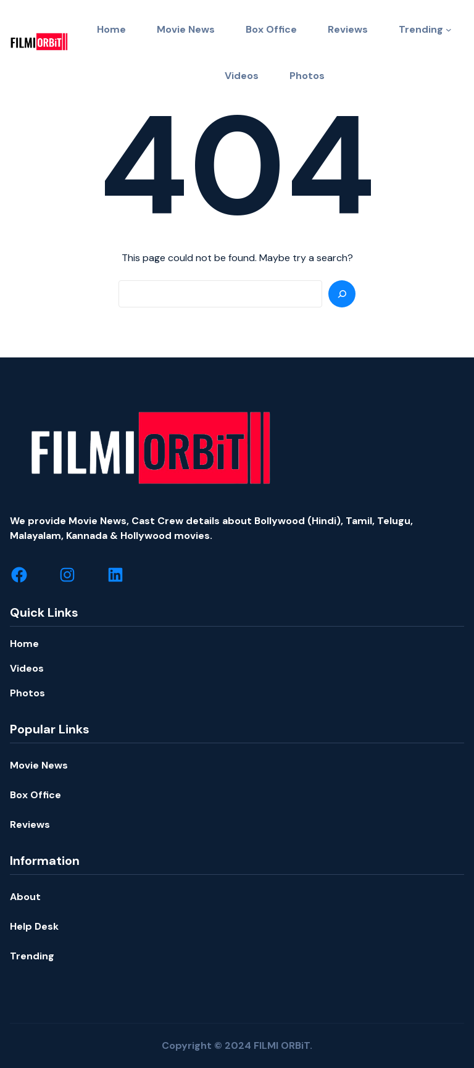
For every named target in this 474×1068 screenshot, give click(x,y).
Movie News (39, 765)
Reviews (30, 824)
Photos (27, 692)
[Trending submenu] (449, 30)
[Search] (342, 293)
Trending (421, 29)
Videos (27, 668)
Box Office (35, 794)
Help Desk (34, 926)
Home (24, 643)
